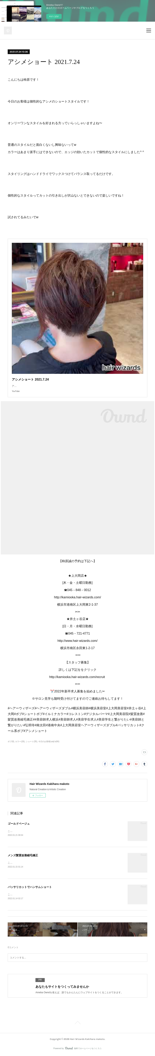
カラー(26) (20, 741)
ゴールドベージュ (19, 823)
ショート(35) (31, 741)
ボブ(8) (11, 741)
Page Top (77, 1024)
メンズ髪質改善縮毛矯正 (23, 855)
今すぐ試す (54, 16)
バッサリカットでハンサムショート (30, 887)
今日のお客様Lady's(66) (48, 741)
